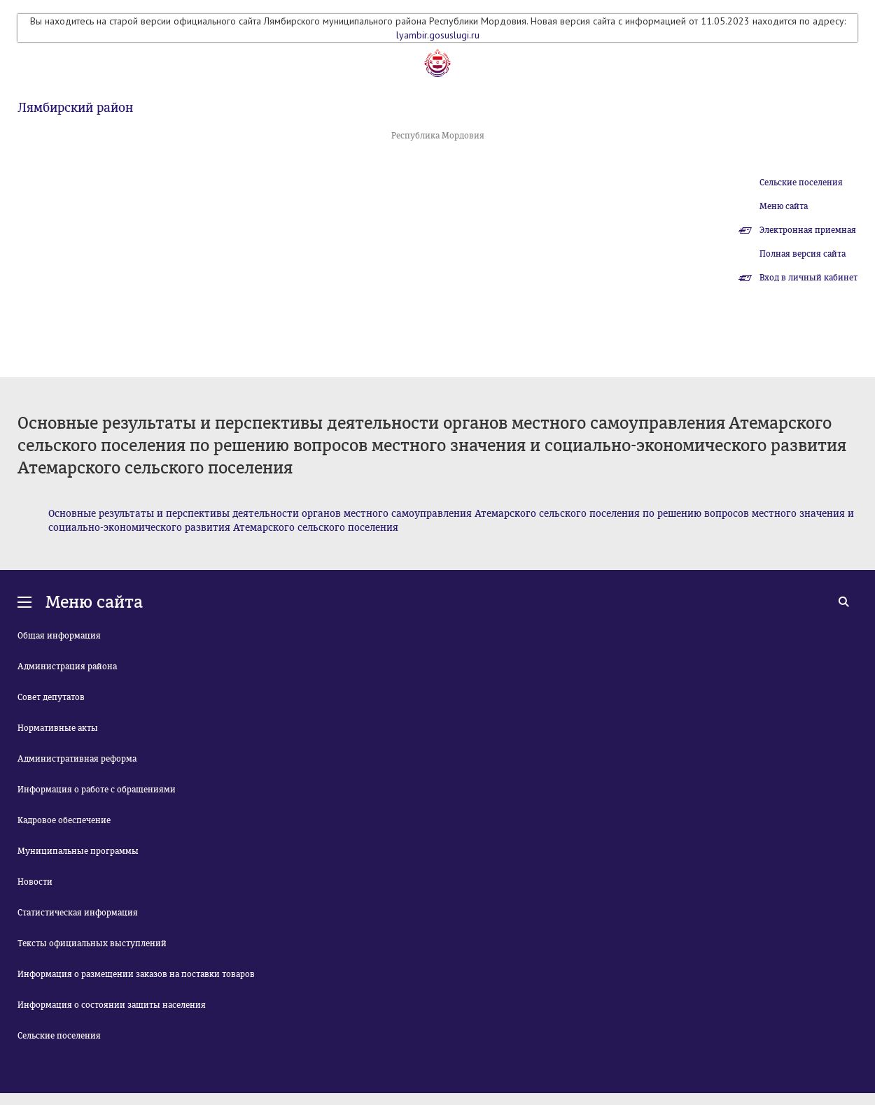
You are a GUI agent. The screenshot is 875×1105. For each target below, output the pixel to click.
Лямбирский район (75, 107)
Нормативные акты (58, 728)
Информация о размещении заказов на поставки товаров (136, 974)
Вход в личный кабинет (809, 278)
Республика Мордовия (437, 136)
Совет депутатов (51, 697)
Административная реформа (77, 759)
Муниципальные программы (78, 851)
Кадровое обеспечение (64, 820)
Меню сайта (784, 206)
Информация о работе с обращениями (97, 789)
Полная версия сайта (803, 254)
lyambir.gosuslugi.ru (437, 35)
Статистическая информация (78, 913)
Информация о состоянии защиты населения (112, 1005)
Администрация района (67, 666)
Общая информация (59, 636)
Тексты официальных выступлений (92, 943)
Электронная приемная (808, 230)
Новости (35, 882)
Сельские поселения (801, 182)
